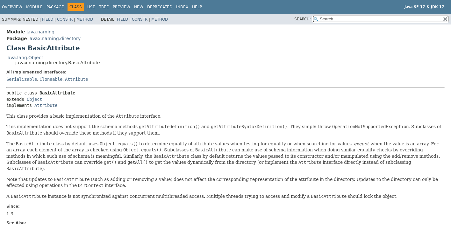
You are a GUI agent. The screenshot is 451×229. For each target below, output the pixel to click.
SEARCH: (302, 19)
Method (84, 19)
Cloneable (50, 79)
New (138, 7)
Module (34, 7)
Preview (121, 7)
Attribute (76, 79)
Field (47, 19)
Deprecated (159, 7)
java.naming (40, 31)
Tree (104, 7)
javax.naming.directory (54, 38)
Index (182, 7)
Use (91, 7)
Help (197, 7)
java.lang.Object (24, 57)
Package (55, 7)
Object (34, 99)
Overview (12, 7)
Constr (65, 19)
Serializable (21, 79)
